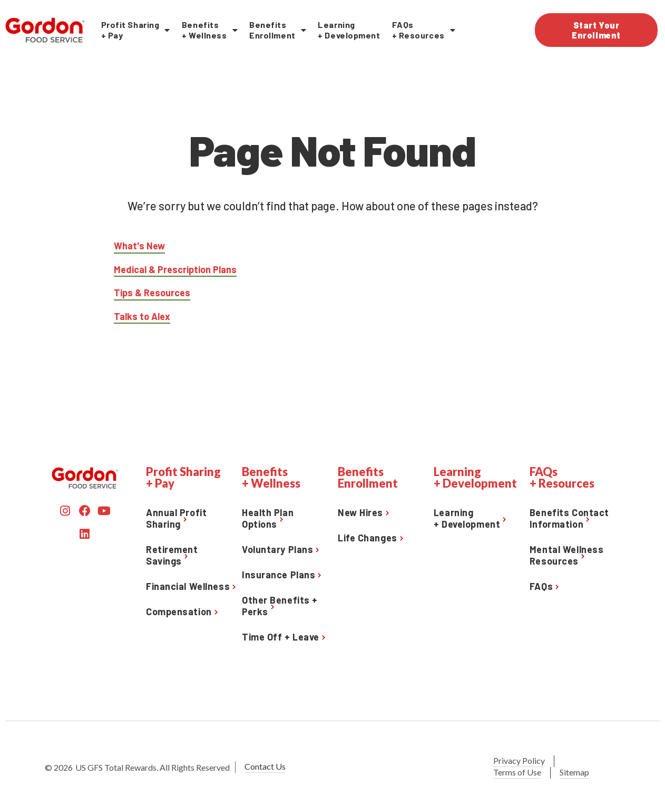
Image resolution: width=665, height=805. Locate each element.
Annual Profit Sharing (176, 518)
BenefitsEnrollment (277, 30)
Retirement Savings (172, 555)
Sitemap (574, 772)
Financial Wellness (188, 586)
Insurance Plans (278, 574)
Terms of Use (517, 772)
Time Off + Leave (280, 637)
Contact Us (265, 766)
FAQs (541, 586)
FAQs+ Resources (424, 30)
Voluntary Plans (277, 549)
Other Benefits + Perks (280, 605)
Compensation (179, 611)
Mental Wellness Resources (566, 555)
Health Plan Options (268, 518)
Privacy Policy (519, 760)
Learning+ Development (467, 518)
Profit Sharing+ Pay (135, 30)
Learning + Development (349, 30)
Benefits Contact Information (569, 518)
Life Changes (367, 538)
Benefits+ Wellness (210, 30)
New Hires (360, 512)
